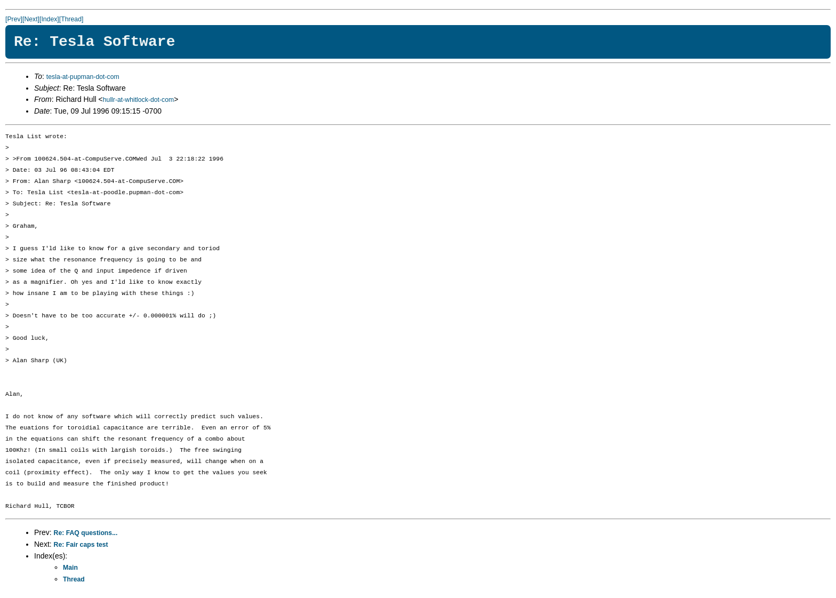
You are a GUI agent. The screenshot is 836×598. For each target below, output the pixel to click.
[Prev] (13, 19)
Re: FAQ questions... (86, 533)
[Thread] (71, 19)
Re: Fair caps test (81, 544)
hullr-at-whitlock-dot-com (138, 99)
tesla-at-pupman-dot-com (82, 77)
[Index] (49, 19)
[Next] (30, 19)
